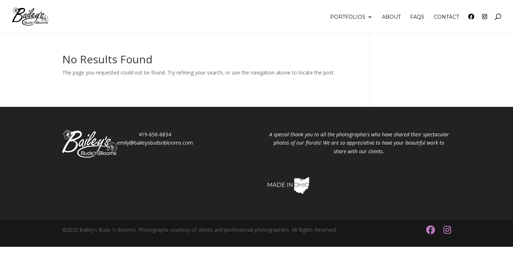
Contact (446, 17)
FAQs (417, 17)
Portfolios (347, 17)
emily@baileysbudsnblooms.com (155, 142)
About (391, 17)
